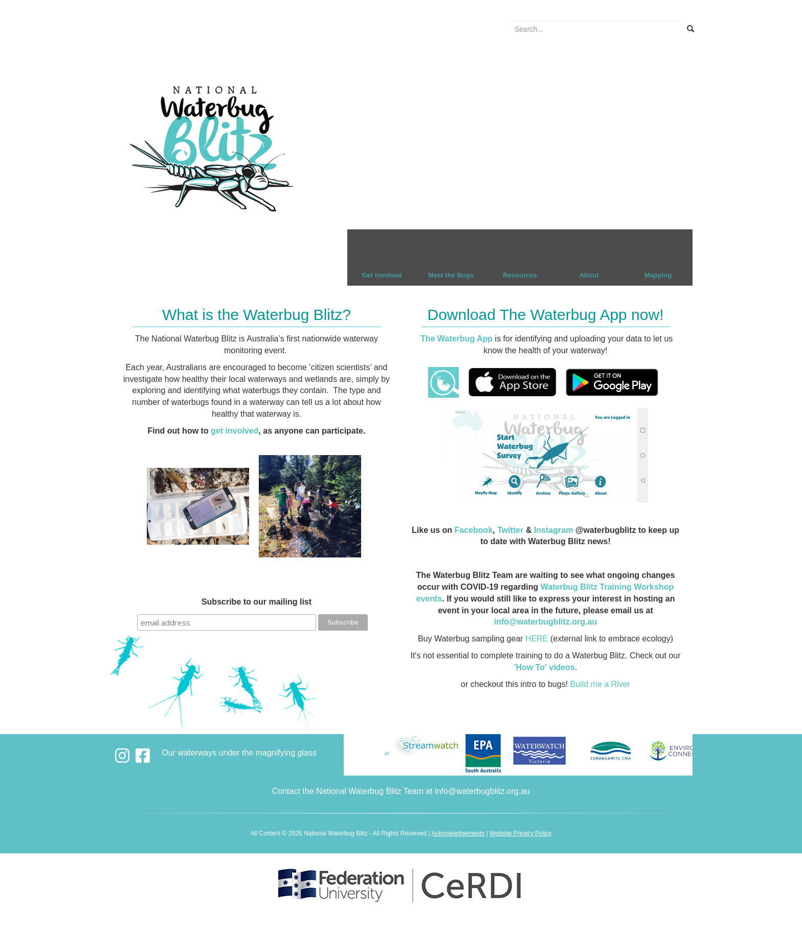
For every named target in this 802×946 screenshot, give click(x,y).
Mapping (658, 275)
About (589, 275)
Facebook (474, 530)
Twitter (510, 530)
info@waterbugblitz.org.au (545, 621)
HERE (537, 638)
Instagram (553, 530)
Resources (520, 275)
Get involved (382, 275)
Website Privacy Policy (520, 833)
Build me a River (600, 684)
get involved (234, 430)
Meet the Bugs (451, 275)
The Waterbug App (456, 338)
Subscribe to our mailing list (256, 601)
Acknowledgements (457, 833)
